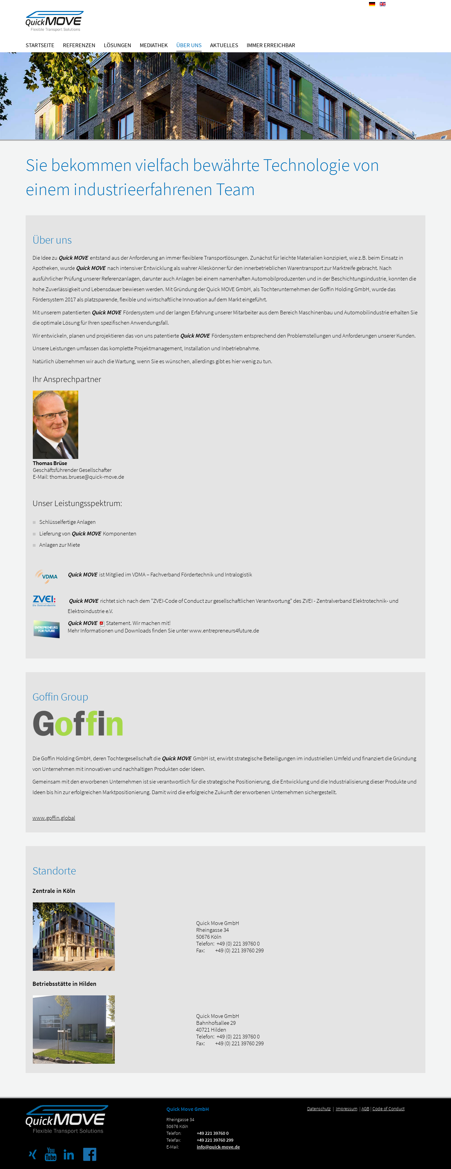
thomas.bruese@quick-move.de (87, 476)
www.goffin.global (53, 817)
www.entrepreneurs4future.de (224, 630)
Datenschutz (319, 1108)
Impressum (346, 1108)
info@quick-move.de (218, 1147)
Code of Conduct (388, 1108)
